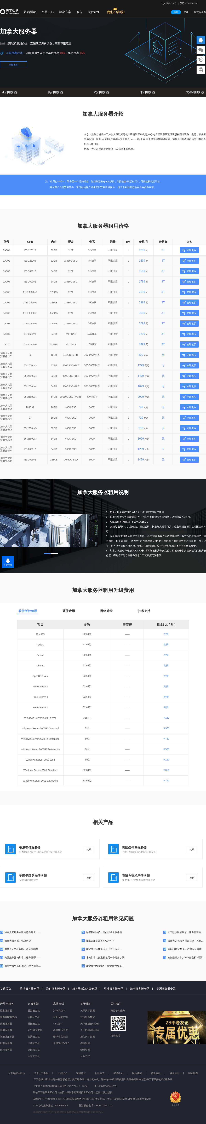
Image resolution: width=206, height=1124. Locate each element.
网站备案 (137, 1073)
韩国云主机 (34, 1023)
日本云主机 (34, 1043)
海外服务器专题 (57, 988)
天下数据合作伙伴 (90, 1023)
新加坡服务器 (7, 1036)
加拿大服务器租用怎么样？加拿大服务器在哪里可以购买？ (35, 966)
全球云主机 (34, 1056)
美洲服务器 (55, 92)
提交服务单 (200, 12)
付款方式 (85, 1056)
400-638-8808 (191, 3)
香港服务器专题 (31, 988)
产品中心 (47, 12)
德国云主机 (34, 1049)
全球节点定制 (60, 1036)
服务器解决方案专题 (86, 988)
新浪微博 (115, 1035)
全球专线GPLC (61, 1043)
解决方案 (65, 12)
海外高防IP (59, 1010)
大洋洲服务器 (195, 92)
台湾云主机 (34, 1036)
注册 (176, 12)
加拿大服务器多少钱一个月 (100, 940)
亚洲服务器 (9, 92)
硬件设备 (94, 12)
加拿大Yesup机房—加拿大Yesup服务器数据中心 (112, 966)
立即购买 (13, 64)
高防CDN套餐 (60, 1030)
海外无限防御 (60, 1017)
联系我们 (62, 1073)
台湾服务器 (6, 1049)
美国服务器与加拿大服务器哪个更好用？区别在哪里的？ (34, 957)
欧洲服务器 (101, 92)
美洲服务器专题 (166, 988)
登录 (186, 12)
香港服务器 (6, 1010)
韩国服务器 (6, 1030)
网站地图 (193, 1073)
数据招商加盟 (87, 1017)
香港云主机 (34, 1010)
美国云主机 (34, 1017)
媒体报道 (85, 1043)
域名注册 (174, 1073)
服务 (79, 12)
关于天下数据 (87, 1010)
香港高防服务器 (8, 1017)
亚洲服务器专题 (115, 988)
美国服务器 (6, 1023)
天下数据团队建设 (90, 1030)
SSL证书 (57, 1023)
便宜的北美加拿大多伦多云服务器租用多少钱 (110, 949)
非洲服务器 (147, 92)
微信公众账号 (118, 1010)
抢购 (89, 849)
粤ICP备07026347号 (105, 1086)
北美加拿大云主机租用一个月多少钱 (105, 957)
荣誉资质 (85, 1049)
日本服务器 (6, 1043)
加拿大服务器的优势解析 (17, 940)
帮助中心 (118, 1073)
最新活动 (30, 12)
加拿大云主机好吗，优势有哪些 (21, 949)
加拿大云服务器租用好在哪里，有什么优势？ (28, 932)
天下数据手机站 (16, 1073)
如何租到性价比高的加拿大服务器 (104, 932)
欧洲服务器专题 (141, 988)
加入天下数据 (87, 1036)
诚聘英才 (81, 1073)
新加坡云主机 (35, 1030)
